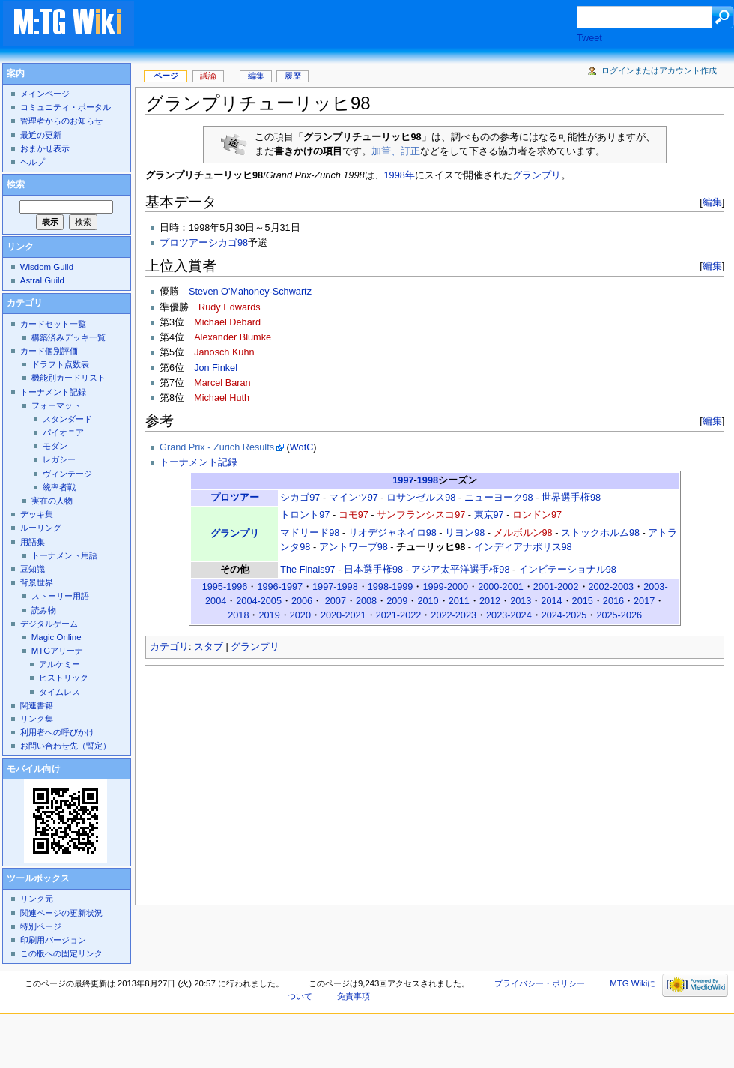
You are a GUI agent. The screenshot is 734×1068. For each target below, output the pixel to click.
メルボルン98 (523, 533)
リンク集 (36, 718)
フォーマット (56, 405)
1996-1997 (280, 587)
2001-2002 (556, 587)
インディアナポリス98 (523, 547)
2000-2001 (501, 587)
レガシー (59, 459)
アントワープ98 (353, 547)
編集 (712, 202)
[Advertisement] (370, 25)
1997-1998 (335, 587)
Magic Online (56, 637)
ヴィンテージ (67, 473)
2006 (301, 601)
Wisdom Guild (46, 266)
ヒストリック (63, 677)
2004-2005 (259, 601)
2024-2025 (564, 615)
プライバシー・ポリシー (539, 983)
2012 (489, 601)
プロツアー (234, 497)
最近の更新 (40, 134)
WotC (302, 447)
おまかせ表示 (45, 148)
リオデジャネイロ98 (392, 533)
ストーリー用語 (60, 595)
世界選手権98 (571, 497)
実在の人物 (52, 500)
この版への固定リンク (61, 953)
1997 (402, 480)
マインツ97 (353, 497)
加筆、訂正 (395, 151)
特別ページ (40, 926)
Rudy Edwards (229, 307)
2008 (366, 601)
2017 (644, 601)
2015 (582, 601)
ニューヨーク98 (498, 497)
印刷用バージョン (53, 939)
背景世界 (36, 582)
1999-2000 (445, 587)
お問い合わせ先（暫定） (65, 745)
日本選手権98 (373, 569)
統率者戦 (59, 487)
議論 (208, 75)
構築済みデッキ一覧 (68, 337)
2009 (396, 601)
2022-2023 (453, 615)
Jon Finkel (215, 368)
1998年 (399, 175)
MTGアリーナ (57, 650)
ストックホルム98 (600, 533)
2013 (520, 601)
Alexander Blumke (232, 337)
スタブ (208, 647)
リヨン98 (465, 533)
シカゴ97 (300, 497)
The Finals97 (307, 569)
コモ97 (353, 515)
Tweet (589, 38)
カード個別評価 (49, 350)
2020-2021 (343, 615)
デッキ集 (36, 514)
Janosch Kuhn (224, 352)
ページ (166, 75)
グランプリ (536, 175)
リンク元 (36, 898)
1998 (427, 480)
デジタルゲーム (49, 623)
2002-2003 (611, 587)
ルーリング (40, 527)
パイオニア (63, 432)
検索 (16, 184)
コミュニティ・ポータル (65, 107)
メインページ (45, 93)
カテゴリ (169, 647)
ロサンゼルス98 (420, 497)
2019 (268, 615)
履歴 (293, 75)
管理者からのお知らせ (61, 120)
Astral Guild (42, 280)
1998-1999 (390, 587)
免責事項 (353, 996)
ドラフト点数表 (60, 364)
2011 (459, 601)
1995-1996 (225, 587)
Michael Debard (227, 322)
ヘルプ (32, 161)
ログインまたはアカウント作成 (659, 70)
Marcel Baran (222, 383)
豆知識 (32, 568)
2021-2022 (399, 615)
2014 (551, 601)
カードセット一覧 (53, 323)
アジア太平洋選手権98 (460, 569)
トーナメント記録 (198, 462)
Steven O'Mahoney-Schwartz (250, 291)
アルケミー (59, 664)
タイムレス (59, 691)
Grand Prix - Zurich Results (217, 447)
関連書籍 (36, 705)
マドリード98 (309, 533)
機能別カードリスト (68, 377)
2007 (335, 601)
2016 (613, 601)
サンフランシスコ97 (421, 515)
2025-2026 (619, 615)
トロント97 (305, 515)
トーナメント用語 (64, 555)
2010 (427, 601)
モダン (55, 445)
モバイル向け (34, 768)
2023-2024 (509, 615)
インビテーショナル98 (567, 569)
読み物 (43, 610)
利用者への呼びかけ (57, 732)
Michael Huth (221, 398)
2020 (300, 615)
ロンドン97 (537, 515)
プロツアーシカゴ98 (204, 243)
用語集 (32, 541)
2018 (238, 615)
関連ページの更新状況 (61, 912)
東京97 (489, 515)
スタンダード (67, 418)
